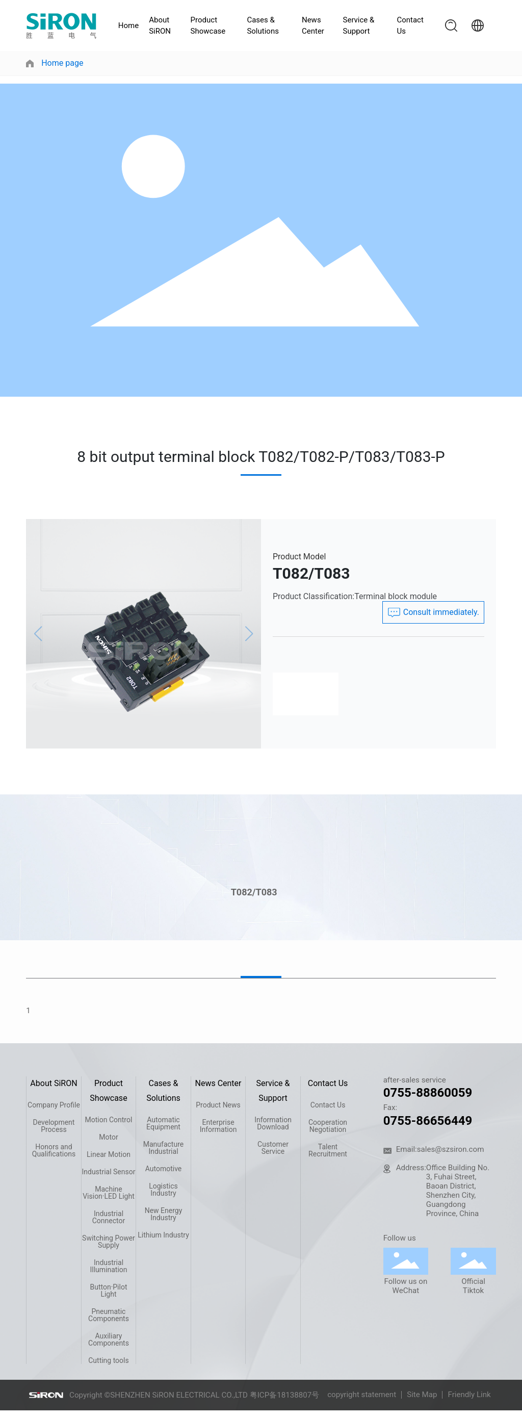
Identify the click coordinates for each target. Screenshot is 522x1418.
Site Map (422, 1394)
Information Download (273, 1123)
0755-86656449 (428, 1121)
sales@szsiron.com (450, 1149)
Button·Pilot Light (108, 1290)
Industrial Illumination (108, 1266)
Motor (108, 1137)
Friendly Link (469, 1394)
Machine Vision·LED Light (109, 1192)
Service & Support (359, 25)
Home (128, 25)
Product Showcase (208, 25)
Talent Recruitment (327, 1150)
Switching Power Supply (108, 1241)
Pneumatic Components (108, 1315)
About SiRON (160, 25)
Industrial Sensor (108, 1172)
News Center (313, 25)
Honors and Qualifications (53, 1150)
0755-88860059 (428, 1093)
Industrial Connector (108, 1217)
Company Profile (54, 1105)
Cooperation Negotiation (327, 1125)
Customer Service (273, 1147)
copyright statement (361, 1394)
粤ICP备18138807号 (285, 1395)
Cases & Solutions (263, 25)
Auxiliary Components (108, 1339)
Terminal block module (395, 596)
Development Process (54, 1125)
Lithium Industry (163, 1235)
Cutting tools (108, 1360)
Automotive (163, 1169)
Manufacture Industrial (163, 1147)
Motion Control (109, 1120)
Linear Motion (108, 1154)
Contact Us (410, 25)
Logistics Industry (163, 1189)
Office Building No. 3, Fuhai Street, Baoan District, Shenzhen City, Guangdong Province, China (457, 1190)
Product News (218, 1105)
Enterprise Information (218, 1125)
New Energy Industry (163, 1214)
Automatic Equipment (163, 1123)
